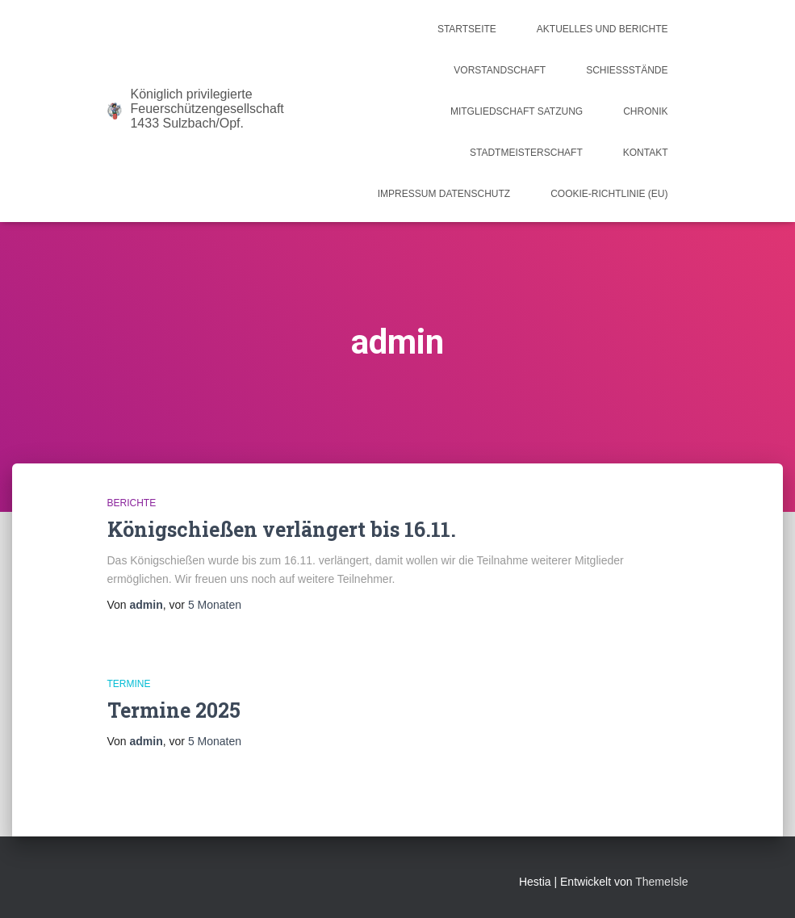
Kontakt (645, 152)
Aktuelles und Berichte (602, 29)
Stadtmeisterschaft (526, 152)
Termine (129, 684)
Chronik (645, 111)
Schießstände (626, 70)
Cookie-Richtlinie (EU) (608, 193)
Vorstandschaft (500, 70)
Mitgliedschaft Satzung (516, 111)
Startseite (466, 29)
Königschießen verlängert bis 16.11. (281, 529)
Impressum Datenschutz (444, 193)
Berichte (132, 503)
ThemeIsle (661, 881)
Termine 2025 (174, 710)
